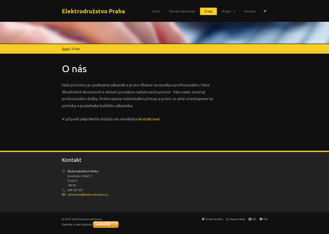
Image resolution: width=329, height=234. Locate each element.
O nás (208, 11)
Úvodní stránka (214, 219)
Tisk (265, 219)
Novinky (250, 11)
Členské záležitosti (182, 11)
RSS (254, 219)
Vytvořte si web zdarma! (77, 224)
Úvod (156, 11)
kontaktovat (149, 118)
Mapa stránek (237, 219)
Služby (226, 11)
